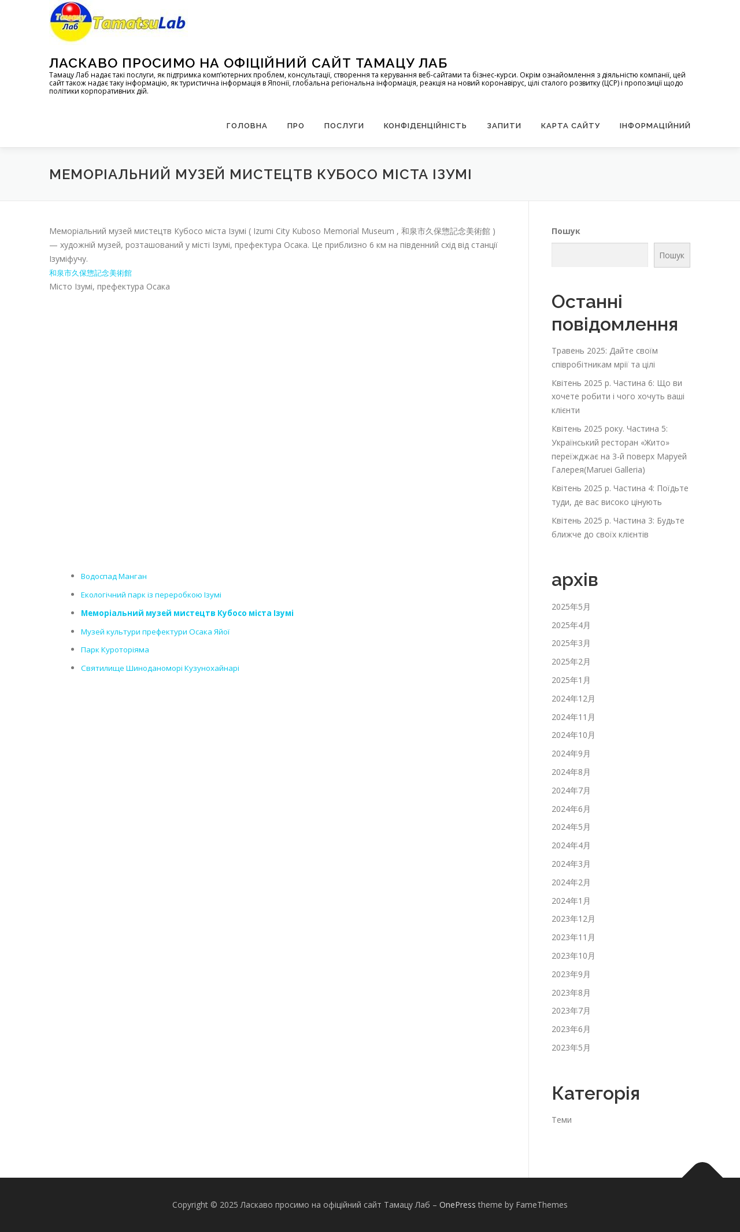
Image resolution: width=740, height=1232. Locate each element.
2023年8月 (571, 992)
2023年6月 (571, 1028)
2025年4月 (571, 624)
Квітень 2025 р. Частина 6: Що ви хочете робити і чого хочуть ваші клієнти (618, 396)
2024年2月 (571, 882)
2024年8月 (571, 771)
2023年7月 (571, 1010)
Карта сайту (570, 125)
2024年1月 (571, 900)
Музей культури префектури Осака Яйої (159, 631)
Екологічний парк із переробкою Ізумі (154, 594)
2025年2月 (571, 661)
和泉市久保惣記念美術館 (93, 272)
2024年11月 (573, 716)
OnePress (457, 1204)
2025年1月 (571, 679)
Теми (562, 1119)
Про (296, 125)
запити (504, 125)
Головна (247, 125)
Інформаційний (655, 125)
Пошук (566, 230)
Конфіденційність (425, 125)
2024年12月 (573, 698)
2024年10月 (573, 734)
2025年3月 (571, 642)
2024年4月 (571, 845)
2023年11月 (573, 937)
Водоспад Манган (116, 575)
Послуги (344, 125)
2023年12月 (573, 918)
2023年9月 (571, 973)
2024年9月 (571, 753)
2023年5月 (571, 1047)
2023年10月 (573, 955)
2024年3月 (571, 863)
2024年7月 (571, 790)
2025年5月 (571, 606)
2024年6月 (571, 808)
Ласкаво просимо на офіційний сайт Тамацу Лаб (248, 62)
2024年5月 (571, 826)
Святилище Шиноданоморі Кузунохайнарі (163, 667)
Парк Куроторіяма (117, 649)
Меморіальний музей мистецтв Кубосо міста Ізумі (192, 612)
